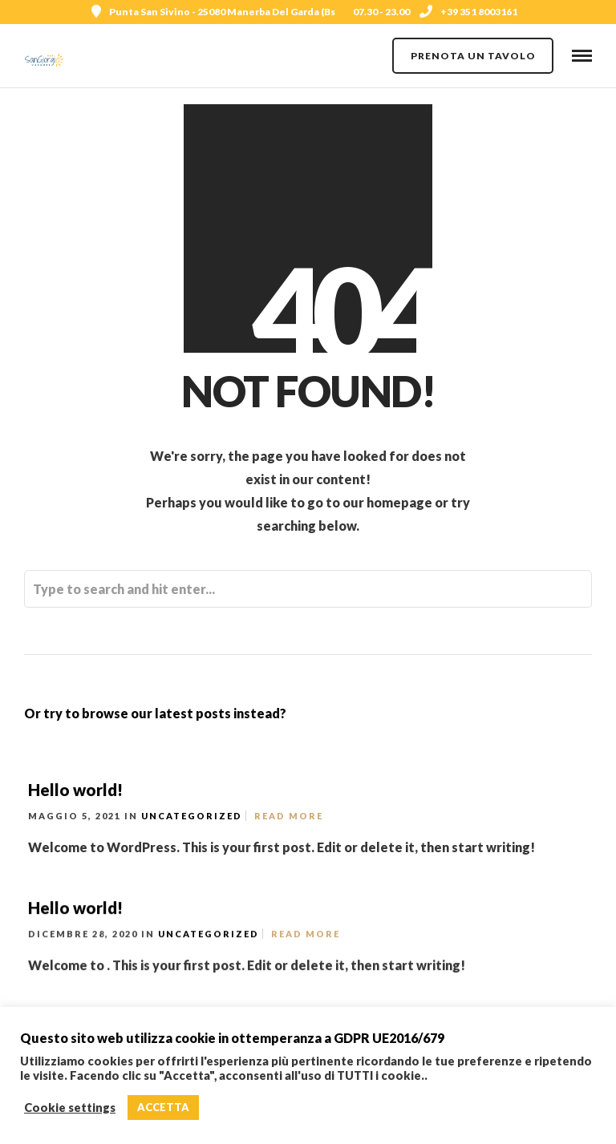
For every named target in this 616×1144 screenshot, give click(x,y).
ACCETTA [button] (163, 1107)
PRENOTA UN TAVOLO (473, 56)
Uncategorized (191, 816)
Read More (288, 816)
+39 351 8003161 (468, 12)
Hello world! (75, 789)
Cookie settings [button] (70, 1107)
